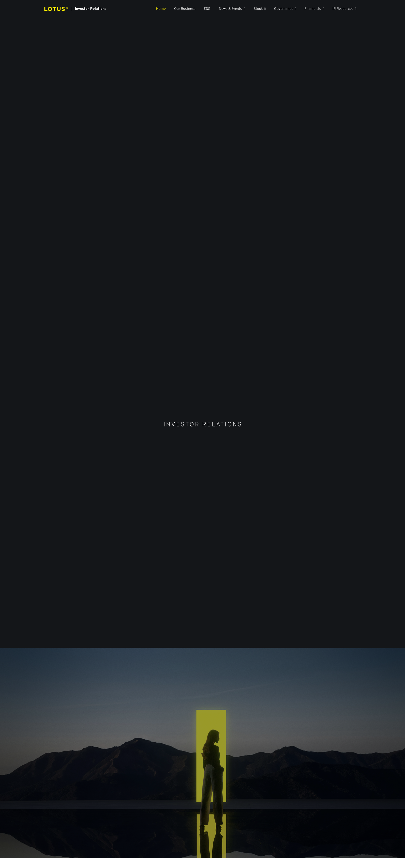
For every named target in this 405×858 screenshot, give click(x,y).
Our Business (185, 9)
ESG (207, 9)
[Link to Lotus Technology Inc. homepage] (75, 9)
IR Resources (342, 9)
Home (161, 9)
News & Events (230, 9)
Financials (313, 9)
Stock (258, 9)
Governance (283, 9)
